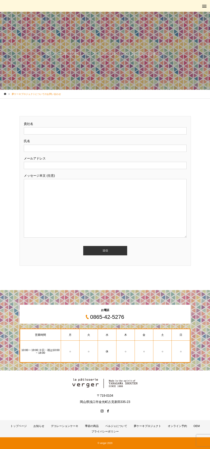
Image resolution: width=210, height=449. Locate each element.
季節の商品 (92, 426)
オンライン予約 (177, 426)
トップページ (18, 426)
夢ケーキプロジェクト (147, 426)
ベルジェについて (116, 426)
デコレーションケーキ (64, 426)
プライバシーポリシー (105, 431)
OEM (197, 426)
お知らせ (38, 426)
